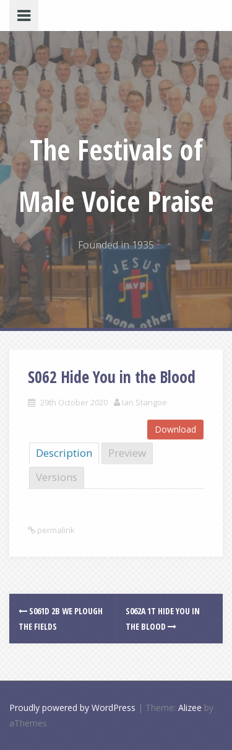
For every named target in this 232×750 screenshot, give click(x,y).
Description (64, 453)
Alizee (190, 707)
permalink (55, 530)
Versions (56, 477)
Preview (127, 453)
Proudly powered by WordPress (72, 707)
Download (175, 429)
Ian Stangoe (144, 402)
